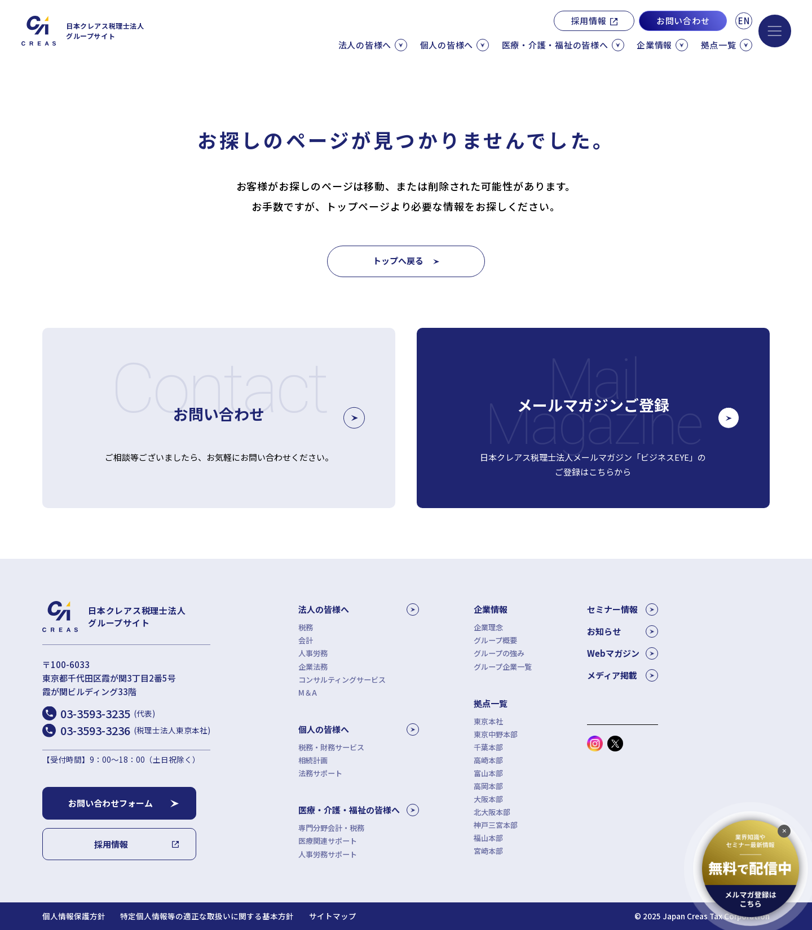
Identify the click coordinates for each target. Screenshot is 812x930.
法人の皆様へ (358, 609)
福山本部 (488, 838)
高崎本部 (488, 760)
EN (744, 20)
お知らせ (622, 631)
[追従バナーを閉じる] (784, 831)
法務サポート (320, 773)
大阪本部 (488, 799)
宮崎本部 (488, 851)
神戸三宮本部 (496, 825)
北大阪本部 (492, 812)
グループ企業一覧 (503, 666)
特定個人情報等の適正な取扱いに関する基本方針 (207, 916)
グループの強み (499, 653)
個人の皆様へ (358, 729)
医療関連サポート (327, 840)
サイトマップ (332, 916)
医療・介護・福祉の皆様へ (358, 810)
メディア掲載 (622, 675)
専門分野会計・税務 (331, 827)
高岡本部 (488, 786)
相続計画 (313, 760)
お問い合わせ (683, 20)
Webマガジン (622, 653)
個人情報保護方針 (73, 916)
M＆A (307, 692)
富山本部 (488, 773)
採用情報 (589, 20)
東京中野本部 (496, 734)
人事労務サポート (327, 854)
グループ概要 (495, 640)
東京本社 (488, 721)
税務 (305, 627)
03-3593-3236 (135, 730)
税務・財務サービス (331, 747)
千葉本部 (488, 747)
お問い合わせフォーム (110, 803)
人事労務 (313, 653)
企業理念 (488, 627)
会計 (305, 640)
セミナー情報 (622, 609)
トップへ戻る (398, 260)
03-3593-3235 (107, 713)
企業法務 (313, 666)
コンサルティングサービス (342, 679)
